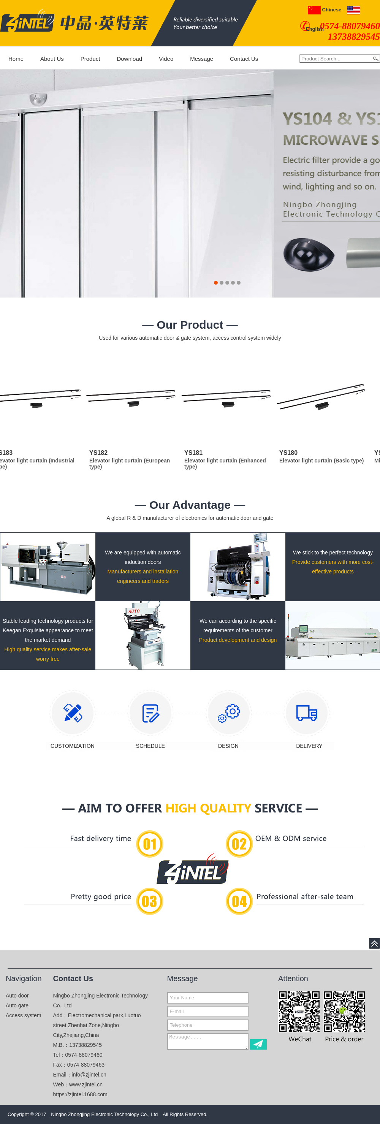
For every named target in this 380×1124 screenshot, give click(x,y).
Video (166, 58)
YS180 (290, 453)
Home (16, 58)
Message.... (208, 1041)
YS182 (100, 453)
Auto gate (17, 1005)
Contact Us (244, 58)
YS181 (195, 453)
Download (129, 58)
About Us (52, 58)
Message (201, 58)
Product (90, 58)
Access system (23, 1015)
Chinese (324, 10)
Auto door (17, 996)
